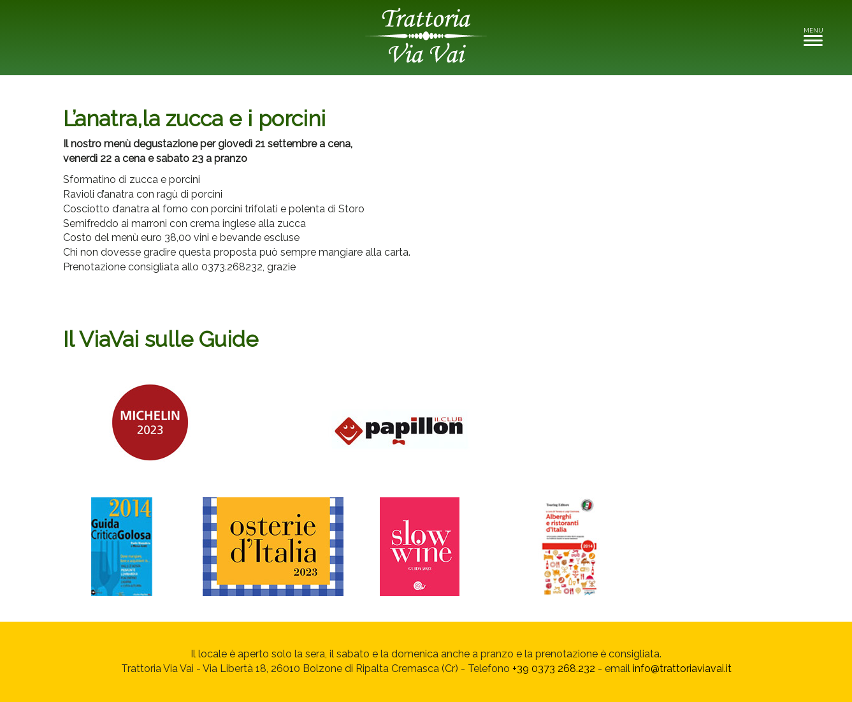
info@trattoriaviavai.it (682, 668)
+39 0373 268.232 (553, 668)
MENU (817, 36)
